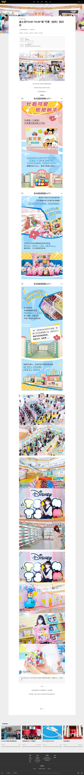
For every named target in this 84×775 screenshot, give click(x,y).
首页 (20, 18)
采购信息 (37, 758)
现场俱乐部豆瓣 (42, 768)
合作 (55, 755)
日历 (30, 760)
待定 (25, 18)
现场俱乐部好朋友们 (47, 758)
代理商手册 (47, 757)
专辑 (37, 755)
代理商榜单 (47, 760)
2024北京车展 (37, 760)
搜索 (55, 757)
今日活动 (30, 758)
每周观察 (37, 757)
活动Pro (49, 768)
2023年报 (37, 761)
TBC (34, 29)
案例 (22, 18)
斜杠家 (34, 768)
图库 (30, 761)
